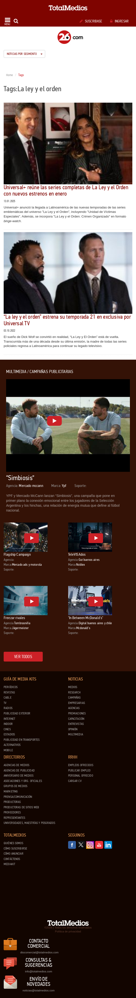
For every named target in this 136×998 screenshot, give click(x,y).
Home (9, 75)
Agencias (74, 708)
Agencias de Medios (16, 765)
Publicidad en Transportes (22, 740)
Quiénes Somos (13, 843)
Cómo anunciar (13, 854)
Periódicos (11, 687)
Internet (9, 719)
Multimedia (75, 734)
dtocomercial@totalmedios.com (38, 952)
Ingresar (119, 21)
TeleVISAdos (77, 554)
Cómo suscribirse (15, 848)
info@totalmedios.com (38, 971)
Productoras (12, 802)
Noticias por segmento (24, 54)
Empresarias (76, 703)
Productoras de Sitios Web (21, 807)
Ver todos (23, 656)
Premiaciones (77, 713)
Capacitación (76, 719)
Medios (72, 687)
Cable (7, 698)
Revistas (9, 692)
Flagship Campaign (17, 554)
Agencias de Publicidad (19, 770)
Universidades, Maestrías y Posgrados (29, 823)
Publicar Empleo (79, 770)
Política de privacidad (68, 931)
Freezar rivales (14, 617)
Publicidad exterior (17, 713)
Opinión (73, 729)
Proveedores (12, 812)
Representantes (14, 818)
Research (74, 692)
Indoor (8, 724)
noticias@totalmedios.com (38, 990)
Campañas (74, 698)
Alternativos (12, 745)
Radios (8, 708)
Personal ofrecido (80, 776)
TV (5, 703)
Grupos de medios (15, 786)
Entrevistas (76, 724)
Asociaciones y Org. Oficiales (23, 781)
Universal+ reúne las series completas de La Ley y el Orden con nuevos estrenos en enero (66, 190)
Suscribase (91, 21)
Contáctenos (12, 859)
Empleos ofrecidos (80, 765)
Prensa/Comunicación (18, 797)
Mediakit (9, 864)
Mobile (8, 750)
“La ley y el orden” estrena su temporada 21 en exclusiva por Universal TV (67, 320)
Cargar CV (75, 781)
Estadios (9, 734)
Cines (7, 729)
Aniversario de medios (18, 776)
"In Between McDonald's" (85, 617)
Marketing (11, 791)
